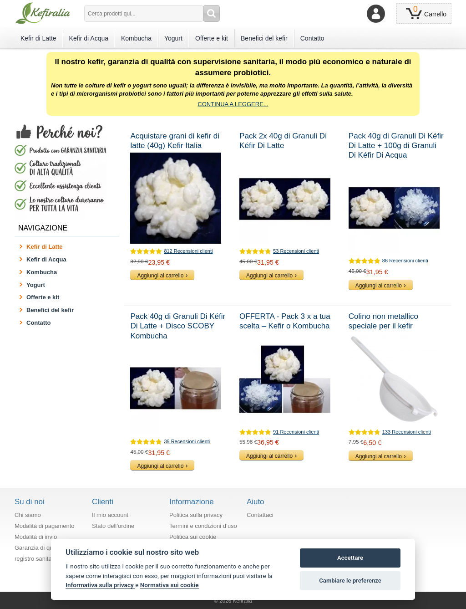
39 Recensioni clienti (187, 441)
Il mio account (110, 515)
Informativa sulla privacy (100, 585)
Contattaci (260, 515)
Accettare (350, 557)
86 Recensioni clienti (405, 260)
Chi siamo (28, 515)
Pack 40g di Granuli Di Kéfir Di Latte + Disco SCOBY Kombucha (177, 326)
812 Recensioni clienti (188, 251)
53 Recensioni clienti (296, 251)
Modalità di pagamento (45, 525)
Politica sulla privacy (196, 515)
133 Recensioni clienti (406, 432)
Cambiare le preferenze (350, 580)
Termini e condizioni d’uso (203, 525)
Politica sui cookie (192, 536)
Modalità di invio (36, 536)
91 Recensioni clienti (296, 432)
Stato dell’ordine (113, 525)
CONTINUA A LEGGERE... (233, 104)
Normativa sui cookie (169, 585)
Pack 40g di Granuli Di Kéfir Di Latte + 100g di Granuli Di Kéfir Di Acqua (396, 146)
